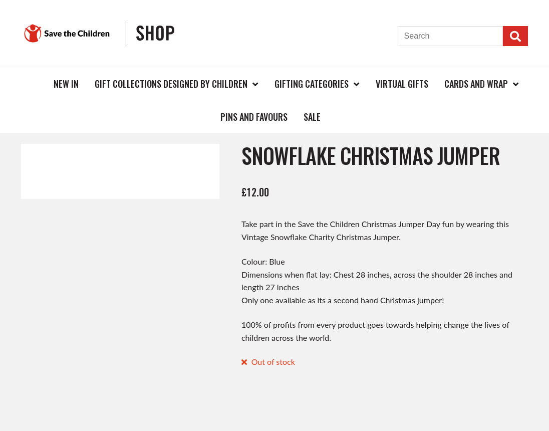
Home (29, 83)
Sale (312, 116)
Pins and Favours (254, 116)
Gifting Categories (311, 83)
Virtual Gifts (402, 83)
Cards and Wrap (476, 83)
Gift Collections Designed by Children (171, 83)
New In (66, 83)
